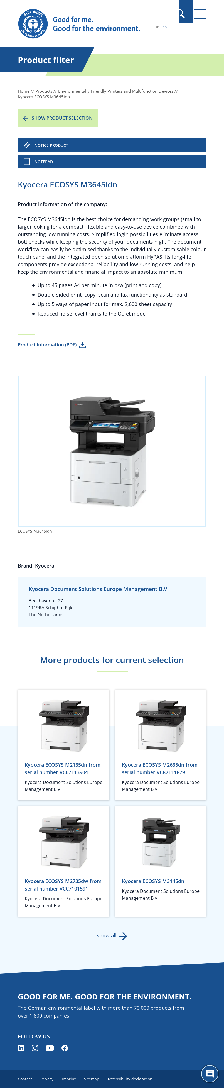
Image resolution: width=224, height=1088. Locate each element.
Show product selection (62, 118)
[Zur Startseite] (84, 24)
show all (106, 935)
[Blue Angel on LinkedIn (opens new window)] (21, 1048)
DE (156, 27)
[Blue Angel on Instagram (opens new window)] (35, 1048)
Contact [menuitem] (25, 1079)
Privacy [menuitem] (47, 1079)
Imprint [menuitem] (70, 1079)
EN (165, 27)
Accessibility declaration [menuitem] (132, 1079)
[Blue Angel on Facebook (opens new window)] (64, 1048)
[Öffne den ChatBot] (209, 1073)
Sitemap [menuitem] (93, 1079)
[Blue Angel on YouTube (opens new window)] (50, 1048)
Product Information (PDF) (47, 344)
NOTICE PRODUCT (51, 145)
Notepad (44, 161)
